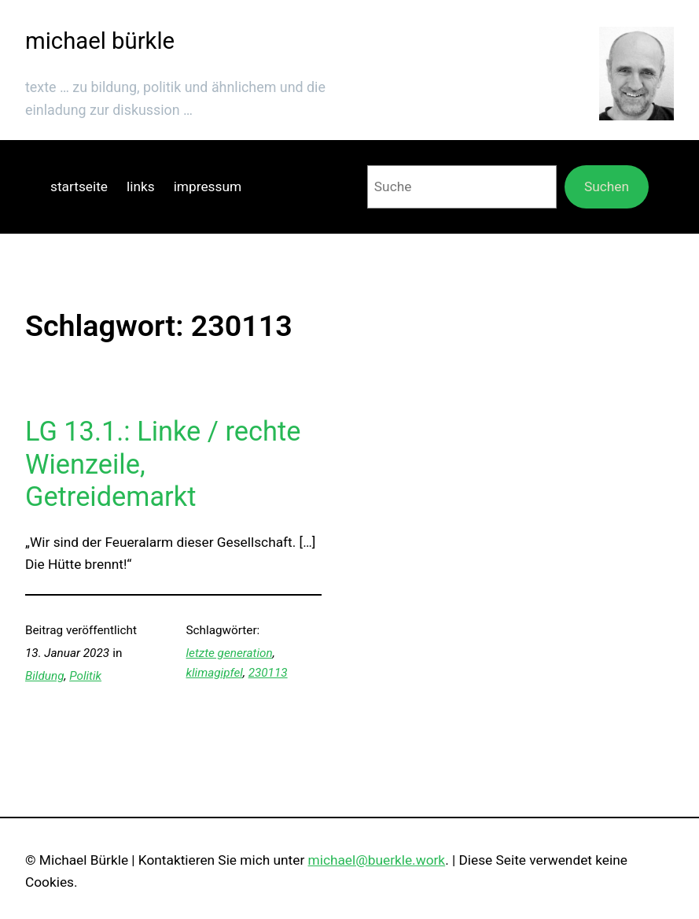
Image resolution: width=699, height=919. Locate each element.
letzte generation (229, 653)
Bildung (44, 676)
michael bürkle (100, 41)
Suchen (606, 186)
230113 (268, 673)
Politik (85, 676)
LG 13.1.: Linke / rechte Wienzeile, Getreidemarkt (162, 463)
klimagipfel (214, 673)
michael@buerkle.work (377, 860)
